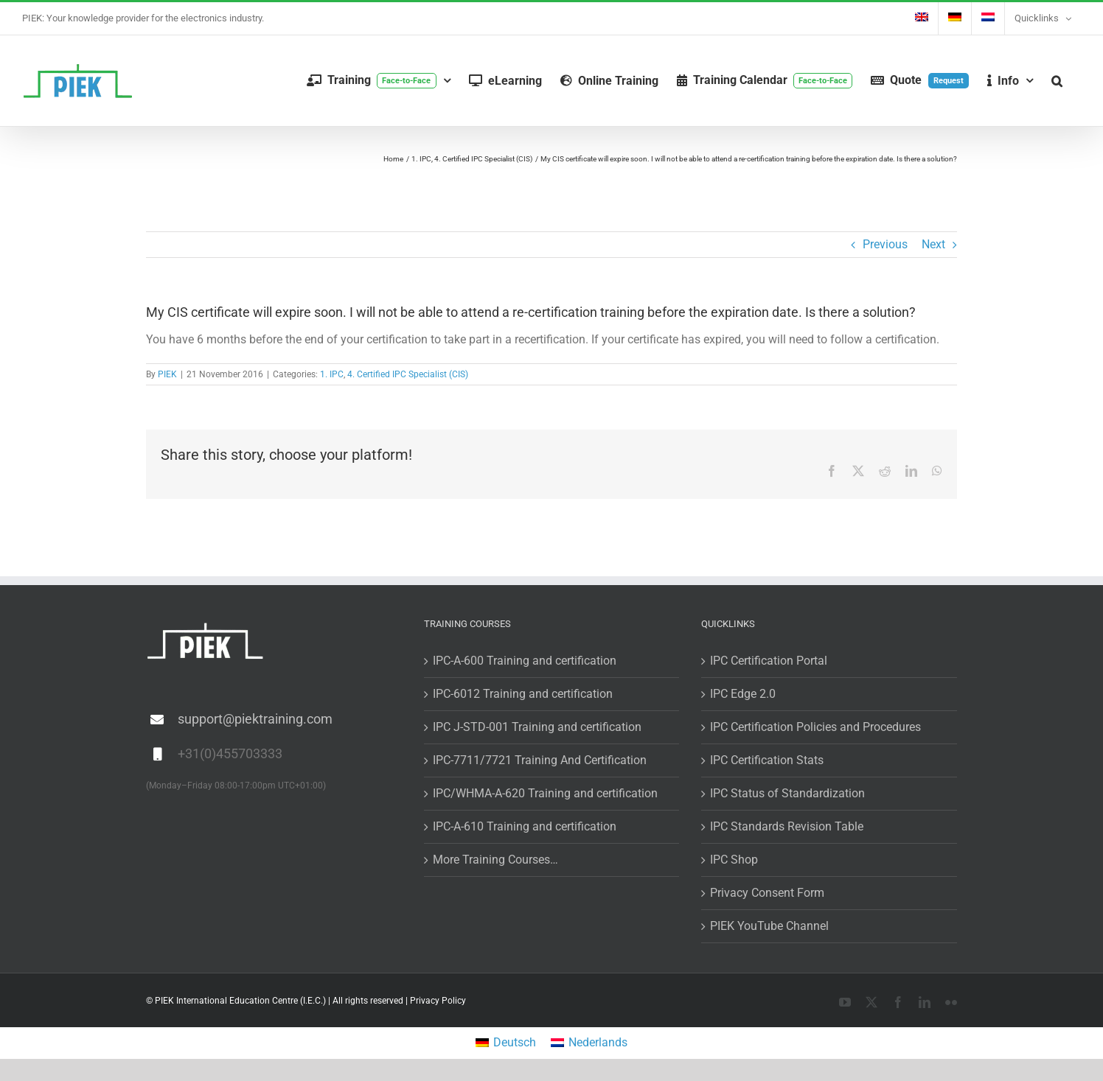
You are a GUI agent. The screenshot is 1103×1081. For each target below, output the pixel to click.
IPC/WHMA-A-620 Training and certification (545, 793)
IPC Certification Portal (768, 661)
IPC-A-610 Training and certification (524, 826)
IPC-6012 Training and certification (523, 694)
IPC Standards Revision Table (786, 826)
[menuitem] (921, 18)
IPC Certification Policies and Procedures (815, 727)
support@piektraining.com (255, 719)
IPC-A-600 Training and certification (524, 661)
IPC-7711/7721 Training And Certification (540, 760)
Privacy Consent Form (767, 893)
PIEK (167, 374)
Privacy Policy (438, 1001)
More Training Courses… (495, 860)
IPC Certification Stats (767, 760)
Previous (885, 244)
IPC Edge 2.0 (743, 694)
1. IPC (332, 374)
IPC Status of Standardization (787, 793)
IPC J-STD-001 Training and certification (537, 727)
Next (933, 244)
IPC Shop (734, 860)
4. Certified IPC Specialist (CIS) (407, 374)
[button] (1056, 80)
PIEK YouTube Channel (769, 926)
